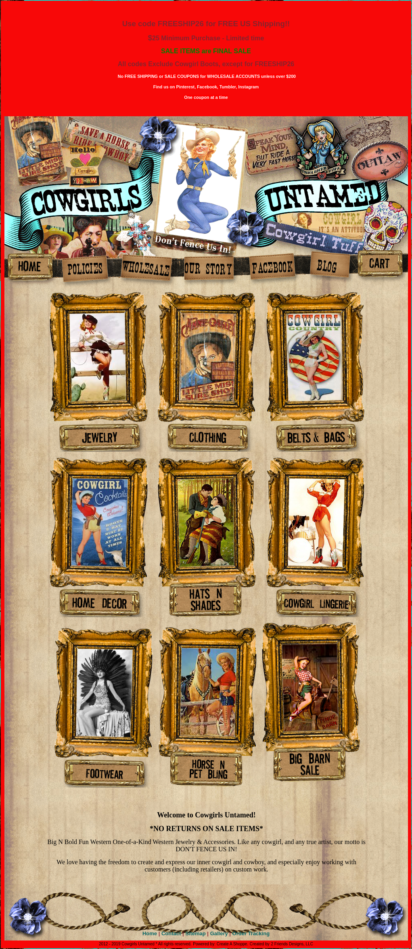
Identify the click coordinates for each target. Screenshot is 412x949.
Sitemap (195, 933)
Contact (171, 933)
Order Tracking (251, 933)
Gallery (219, 933)
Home (149, 933)
